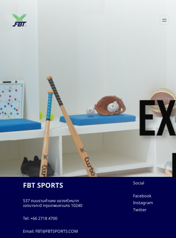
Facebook (144, 196)
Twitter (141, 210)
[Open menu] (164, 20)
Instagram (144, 203)
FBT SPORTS (44, 185)
